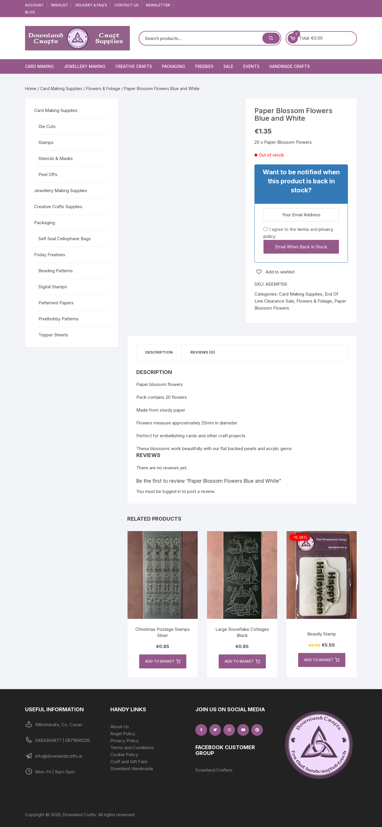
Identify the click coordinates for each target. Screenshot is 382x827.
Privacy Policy (124, 740)
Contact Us (126, 5)
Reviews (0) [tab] (202, 352)
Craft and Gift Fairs (129, 761)
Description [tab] (159, 352)
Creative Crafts (133, 66)
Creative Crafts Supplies (58, 206)
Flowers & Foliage (103, 88)
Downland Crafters (214, 770)
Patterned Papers (56, 302)
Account (34, 5)
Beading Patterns (55, 270)
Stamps (46, 142)
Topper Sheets (53, 335)
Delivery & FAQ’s (91, 5)
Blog (30, 12)
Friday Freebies (49, 254)
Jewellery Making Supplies (60, 190)
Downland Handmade (131, 768)
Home (30, 88)
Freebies (204, 66)
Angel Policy (122, 733)
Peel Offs (47, 174)
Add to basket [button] (163, 661)
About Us (119, 726)
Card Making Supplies (61, 88)
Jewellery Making (84, 66)
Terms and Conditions (132, 747)
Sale (228, 66)
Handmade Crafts (289, 66)
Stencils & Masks (55, 158)
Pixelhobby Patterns (58, 319)
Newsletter (158, 5)
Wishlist (59, 5)
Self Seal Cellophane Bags (64, 238)
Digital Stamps (52, 286)
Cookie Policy (124, 754)
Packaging (173, 66)
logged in (171, 491)
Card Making (39, 66)
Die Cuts (47, 126)
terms (303, 229)
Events (251, 66)
